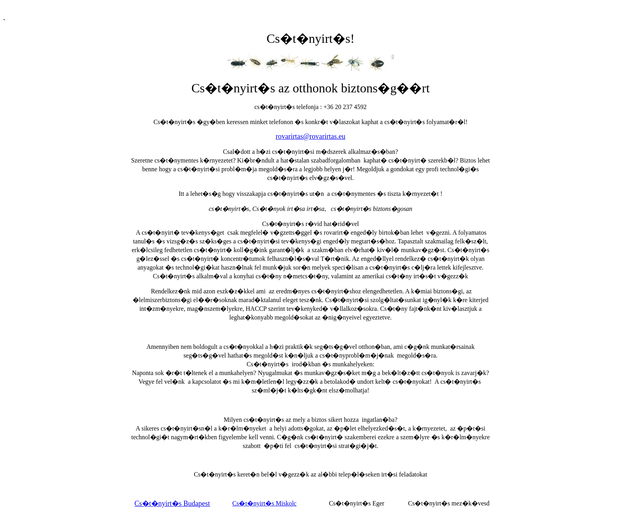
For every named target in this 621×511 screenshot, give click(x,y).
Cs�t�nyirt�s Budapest (172, 503)
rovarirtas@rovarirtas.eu (310, 136)
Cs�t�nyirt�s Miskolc (264, 503)
